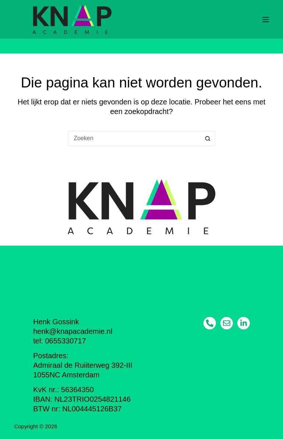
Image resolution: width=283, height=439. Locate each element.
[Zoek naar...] (134, 138)
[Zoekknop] (207, 138)
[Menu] (265, 19)
